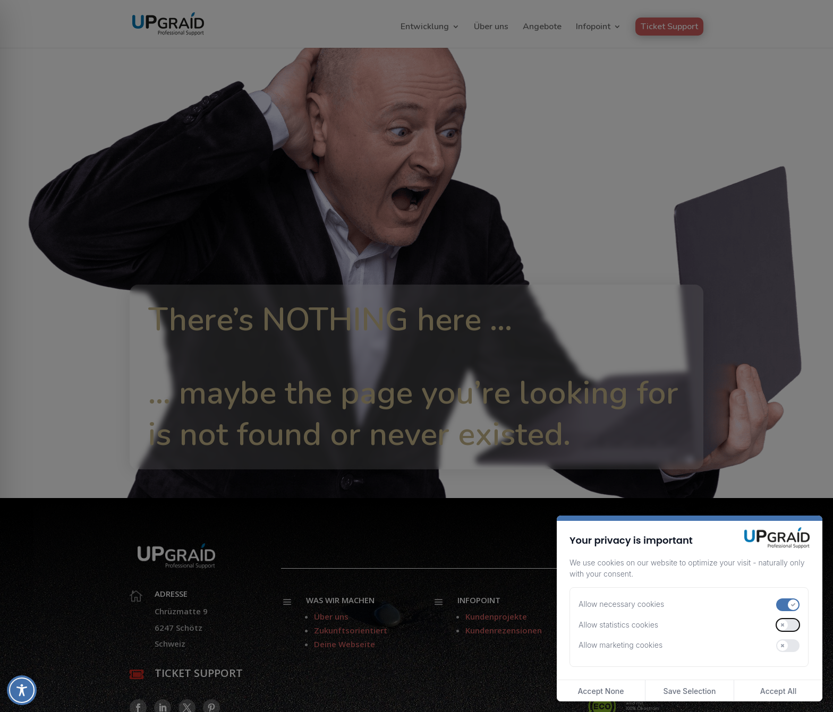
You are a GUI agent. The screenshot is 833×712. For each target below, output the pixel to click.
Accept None (600, 691)
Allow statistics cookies (618, 624)
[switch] (788, 604)
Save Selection (690, 691)
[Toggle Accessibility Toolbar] (22, 690)
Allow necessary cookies (621, 603)
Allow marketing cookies (620, 644)
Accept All (778, 691)
